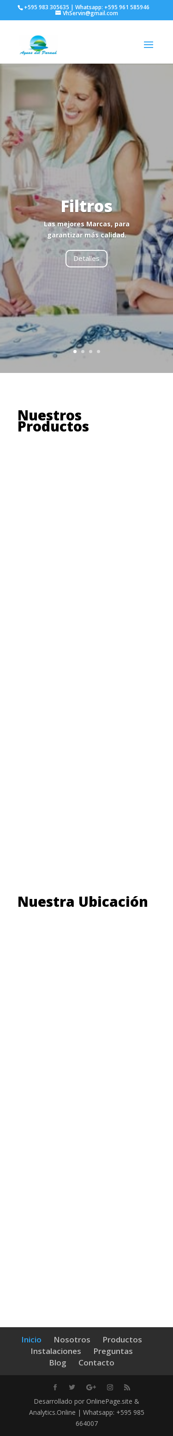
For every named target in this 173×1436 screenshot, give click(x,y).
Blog (57, 1362)
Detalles (86, 258)
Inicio (31, 1339)
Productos (122, 1339)
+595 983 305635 (46, 7)
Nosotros (72, 1339)
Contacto (96, 1362)
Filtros (86, 206)
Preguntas (113, 1351)
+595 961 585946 (126, 7)
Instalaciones (55, 1351)
